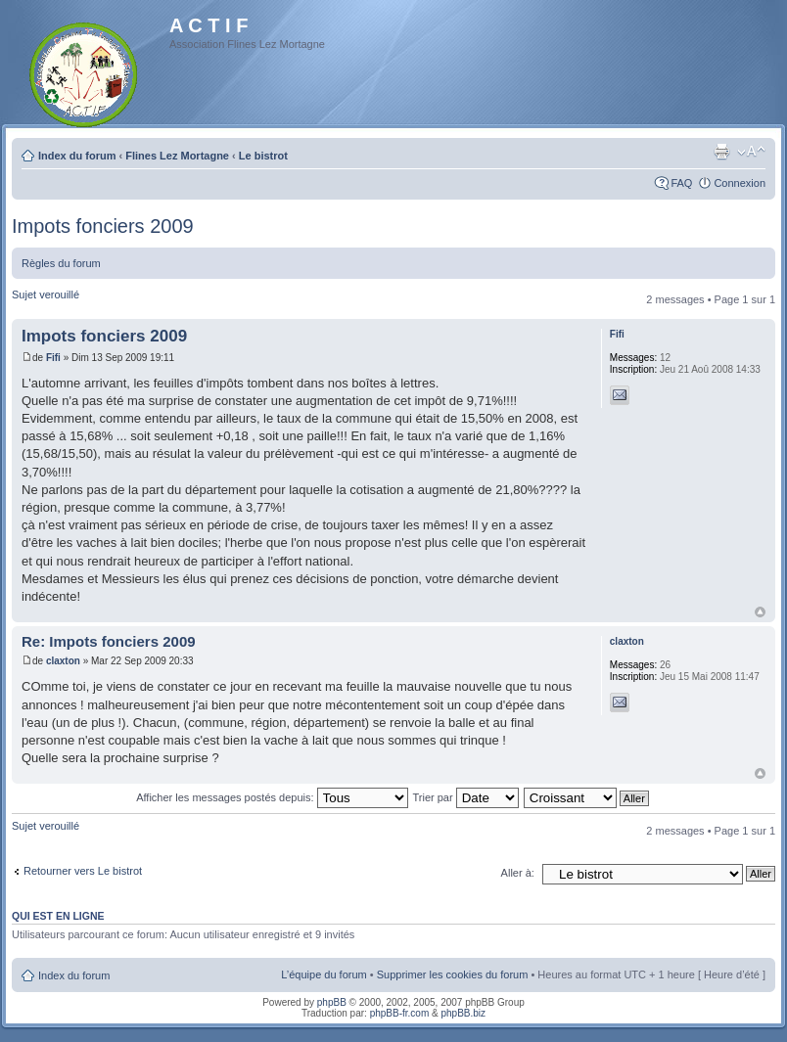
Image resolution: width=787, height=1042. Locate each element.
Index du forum (77, 155)
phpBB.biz (463, 1013)
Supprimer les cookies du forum (453, 974)
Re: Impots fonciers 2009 (109, 641)
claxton (63, 661)
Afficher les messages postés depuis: (271, 797)
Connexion (739, 183)
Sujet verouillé (45, 294)
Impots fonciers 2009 (103, 226)
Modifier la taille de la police (751, 151)
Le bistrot (263, 155)
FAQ (681, 183)
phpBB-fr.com (400, 1013)
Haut (760, 612)
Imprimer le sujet (721, 151)
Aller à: (517, 873)
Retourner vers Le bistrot (82, 871)
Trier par (465, 797)
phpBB (332, 1002)
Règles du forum (61, 263)
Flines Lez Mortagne (177, 155)
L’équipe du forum (323, 974)
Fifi (53, 357)
